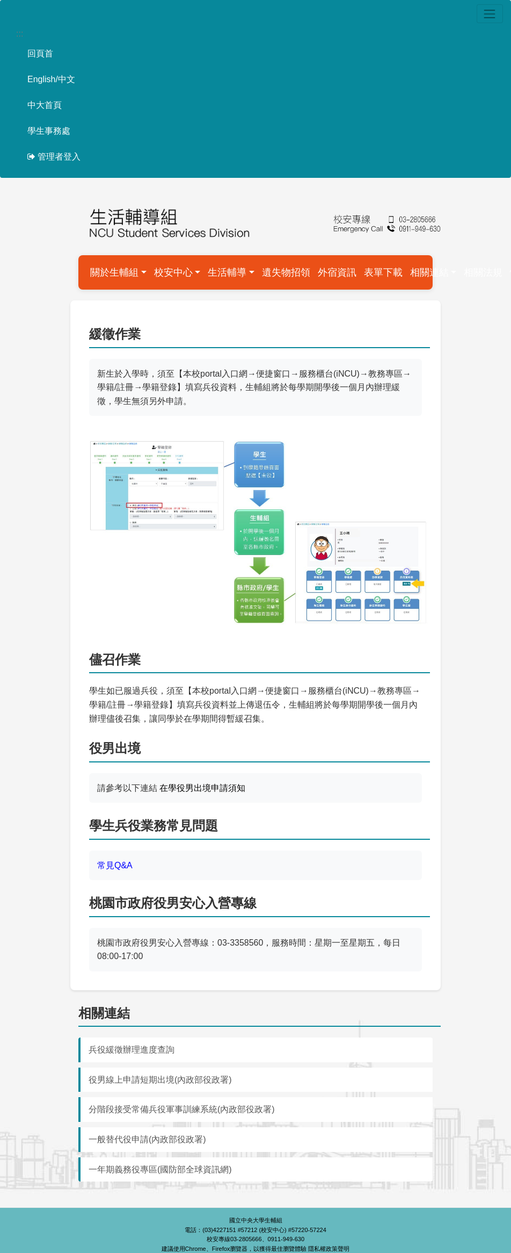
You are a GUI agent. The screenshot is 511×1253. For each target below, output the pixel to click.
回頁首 (40, 53)
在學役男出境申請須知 (202, 788)
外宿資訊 (337, 272)
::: (19, 33)
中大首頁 (44, 105)
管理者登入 (54, 156)
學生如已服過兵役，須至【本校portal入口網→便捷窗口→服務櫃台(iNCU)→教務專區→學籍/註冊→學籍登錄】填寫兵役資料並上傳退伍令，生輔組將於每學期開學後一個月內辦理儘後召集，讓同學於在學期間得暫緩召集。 (254, 704)
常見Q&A (115, 865)
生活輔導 (227, 272)
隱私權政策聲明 (328, 1248)
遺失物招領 (286, 272)
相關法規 (483, 272)
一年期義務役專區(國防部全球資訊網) (160, 1169)
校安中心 (173, 272)
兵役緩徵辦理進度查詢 (131, 1049)
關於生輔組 (114, 272)
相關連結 (429, 272)
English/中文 (51, 79)
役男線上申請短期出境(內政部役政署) (160, 1079)
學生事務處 (48, 130)
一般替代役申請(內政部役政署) (147, 1139)
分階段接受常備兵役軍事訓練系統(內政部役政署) (182, 1109)
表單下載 (383, 272)
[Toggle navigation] (490, 13)
